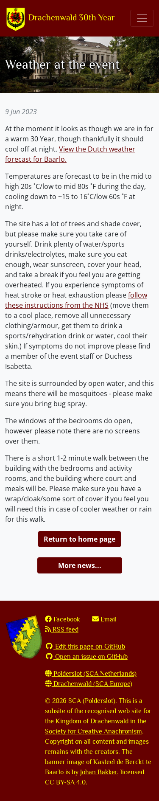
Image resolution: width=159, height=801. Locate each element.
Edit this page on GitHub (85, 646)
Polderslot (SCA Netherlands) (91, 673)
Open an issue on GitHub (86, 656)
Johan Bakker (98, 772)
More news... (79, 565)
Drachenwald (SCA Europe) (88, 684)
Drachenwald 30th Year (60, 18)
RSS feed (61, 629)
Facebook (62, 619)
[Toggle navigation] (142, 18)
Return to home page (79, 539)
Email (104, 619)
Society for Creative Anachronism (93, 731)
